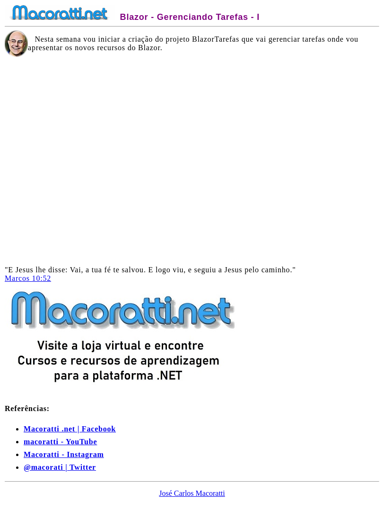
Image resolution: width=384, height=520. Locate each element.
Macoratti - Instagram (64, 454)
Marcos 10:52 (28, 278)
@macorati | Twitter (60, 467)
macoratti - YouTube (60, 442)
